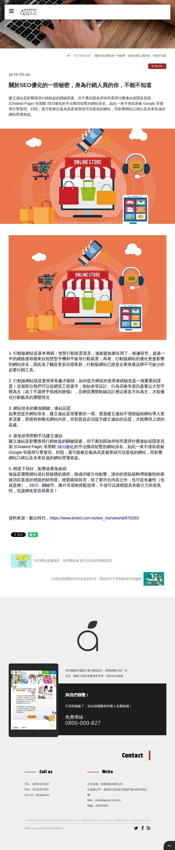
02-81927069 (40, 789)
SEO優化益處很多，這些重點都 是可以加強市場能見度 (61, 561)
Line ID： (30, 795)
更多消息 (157, 66)
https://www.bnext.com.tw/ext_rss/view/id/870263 (94, 518)
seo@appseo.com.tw (108, 800)
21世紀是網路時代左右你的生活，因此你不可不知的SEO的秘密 (107, 579)
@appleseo (43, 795)
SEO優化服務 (82, 55)
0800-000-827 (83, 722)
